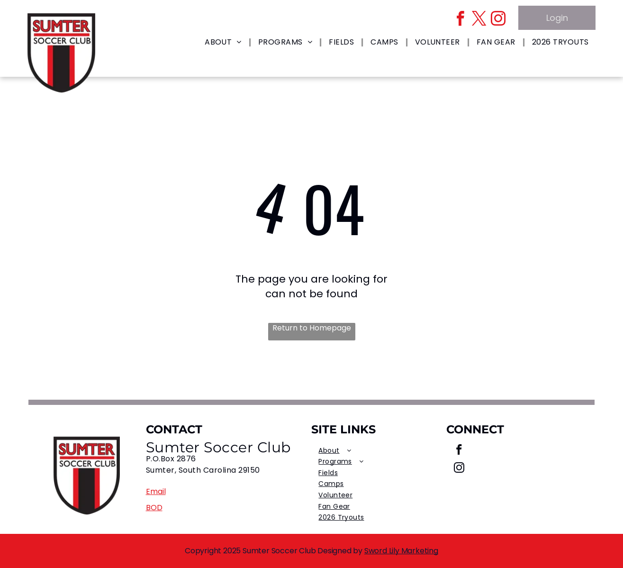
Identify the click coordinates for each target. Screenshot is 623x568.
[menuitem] (224, 42)
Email (156, 491)
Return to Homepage (311, 328)
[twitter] (479, 20)
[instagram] (498, 20)
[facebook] (460, 20)
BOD (154, 507)
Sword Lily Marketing (401, 550)
